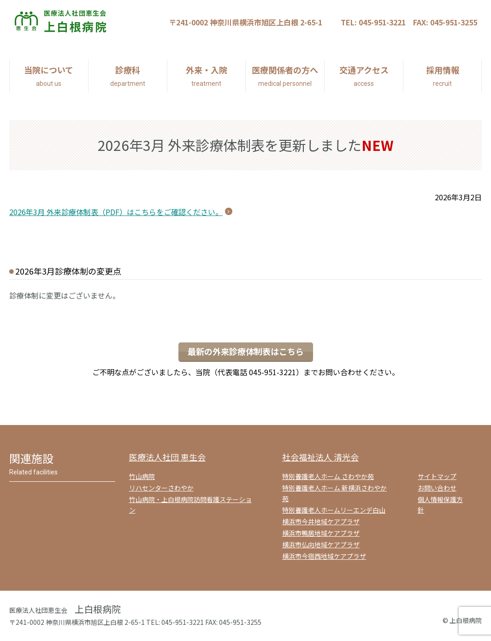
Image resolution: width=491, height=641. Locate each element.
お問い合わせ (437, 487)
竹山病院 (142, 476)
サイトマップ (437, 476)
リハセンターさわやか (161, 487)
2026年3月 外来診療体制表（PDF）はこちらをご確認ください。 (116, 211)
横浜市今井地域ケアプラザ (321, 521)
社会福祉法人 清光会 (320, 457)
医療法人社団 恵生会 (167, 457)
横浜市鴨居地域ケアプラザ (321, 533)
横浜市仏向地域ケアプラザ (321, 544)
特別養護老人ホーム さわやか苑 (328, 476)
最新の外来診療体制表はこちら (246, 351)
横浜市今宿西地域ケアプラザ (324, 556)
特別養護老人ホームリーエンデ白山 (333, 510)
